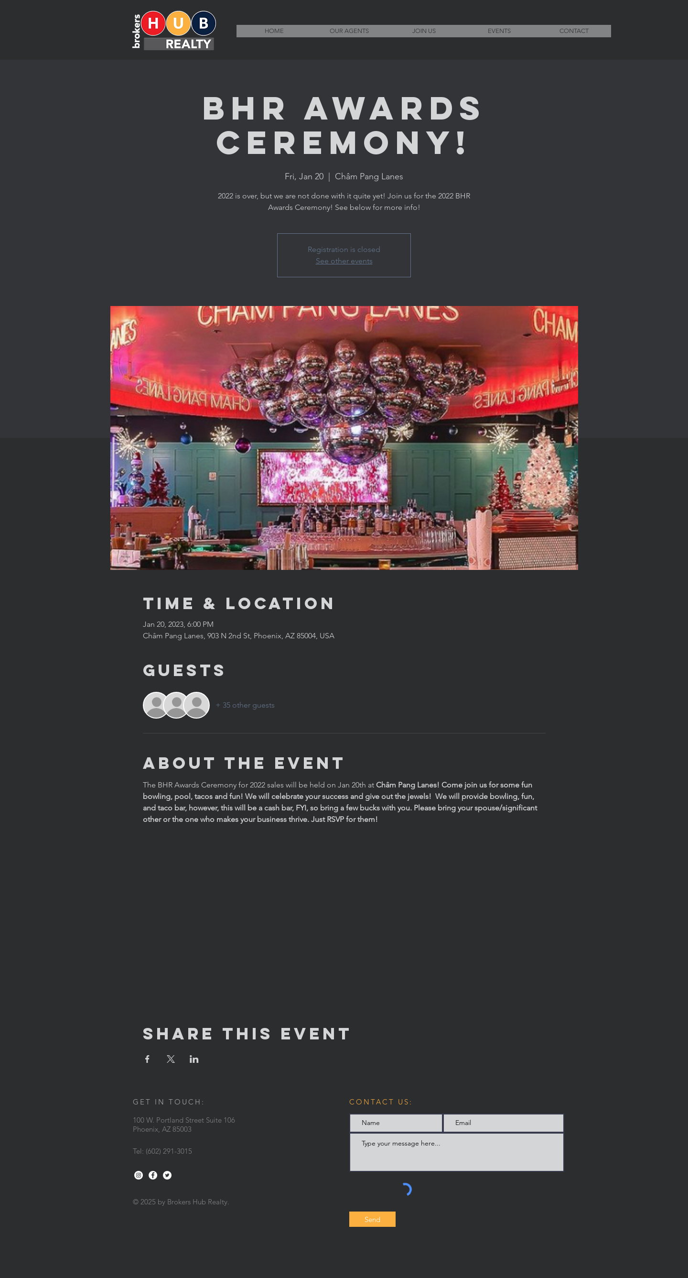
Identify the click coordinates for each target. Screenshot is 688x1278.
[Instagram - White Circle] (138, 1175)
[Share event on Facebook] (147, 1059)
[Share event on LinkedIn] (194, 1059)
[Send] (372, 1219)
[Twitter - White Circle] (167, 1175)
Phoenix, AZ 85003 (162, 1129)
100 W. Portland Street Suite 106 (184, 1120)
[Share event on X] (170, 1059)
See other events (344, 260)
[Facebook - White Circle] (153, 1175)
